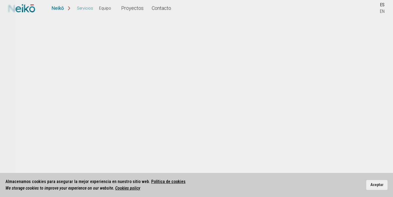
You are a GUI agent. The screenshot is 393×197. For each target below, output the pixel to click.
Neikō (58, 8)
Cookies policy (127, 188)
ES (382, 4)
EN (382, 11)
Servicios (85, 8)
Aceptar (376, 184)
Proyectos (128, 8)
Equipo (105, 8)
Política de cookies (168, 181)
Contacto (157, 8)
